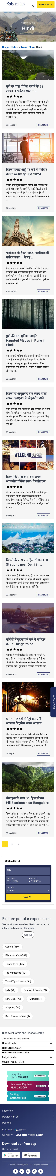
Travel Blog (27, 47)
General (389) (12, 946)
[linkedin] (28, 1171)
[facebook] (15, 1171)
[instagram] (34, 1171)
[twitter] (21, 1171)
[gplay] (11, 1155)
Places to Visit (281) (16, 955)
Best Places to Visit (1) (17, 1016)
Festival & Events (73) (35, 990)
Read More (43, 125)
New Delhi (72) (13, 998)
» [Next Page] (18, 844)
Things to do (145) (14, 964)
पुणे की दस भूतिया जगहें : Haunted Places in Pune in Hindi (26, 340)
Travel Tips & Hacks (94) (18, 981)
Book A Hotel (46, 4)
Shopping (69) (12, 1007)
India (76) (10, 990)
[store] (31, 1155)
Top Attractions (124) (16, 972)
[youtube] (40, 1171)
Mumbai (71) (36, 998)
